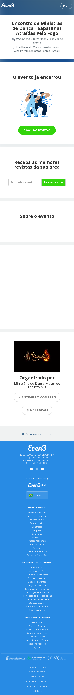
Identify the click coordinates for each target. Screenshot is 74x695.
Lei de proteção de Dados (37, 681)
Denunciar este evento (37, 434)
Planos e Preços (37, 636)
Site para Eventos (37, 602)
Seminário (37, 533)
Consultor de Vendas (37, 633)
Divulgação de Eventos (37, 574)
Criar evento (37, 622)
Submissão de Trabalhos (37, 588)
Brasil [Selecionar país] (37, 495)
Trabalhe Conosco (37, 667)
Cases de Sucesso (37, 626)
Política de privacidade (37, 686)
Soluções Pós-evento (37, 585)
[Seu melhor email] (25, 182)
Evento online (37, 519)
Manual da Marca (37, 671)
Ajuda (37, 647)
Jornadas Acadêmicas (37, 540)
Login (66, 6)
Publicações (37, 567)
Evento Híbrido (37, 523)
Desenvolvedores (37, 643)
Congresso (37, 526)
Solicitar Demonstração (37, 629)
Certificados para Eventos (37, 606)
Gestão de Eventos (37, 581)
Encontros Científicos (37, 551)
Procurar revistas (37, 130)
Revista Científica (37, 571)
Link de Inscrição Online (37, 599)
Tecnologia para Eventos (37, 592)
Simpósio (37, 530)
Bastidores (37, 691)
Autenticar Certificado (37, 640)
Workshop (37, 537)
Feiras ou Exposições (37, 555)
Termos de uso (37, 676)
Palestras (37, 548)
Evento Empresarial (37, 512)
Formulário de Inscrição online (37, 595)
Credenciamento (37, 610)
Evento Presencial (37, 516)
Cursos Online (37, 544)
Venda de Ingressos (37, 578)
